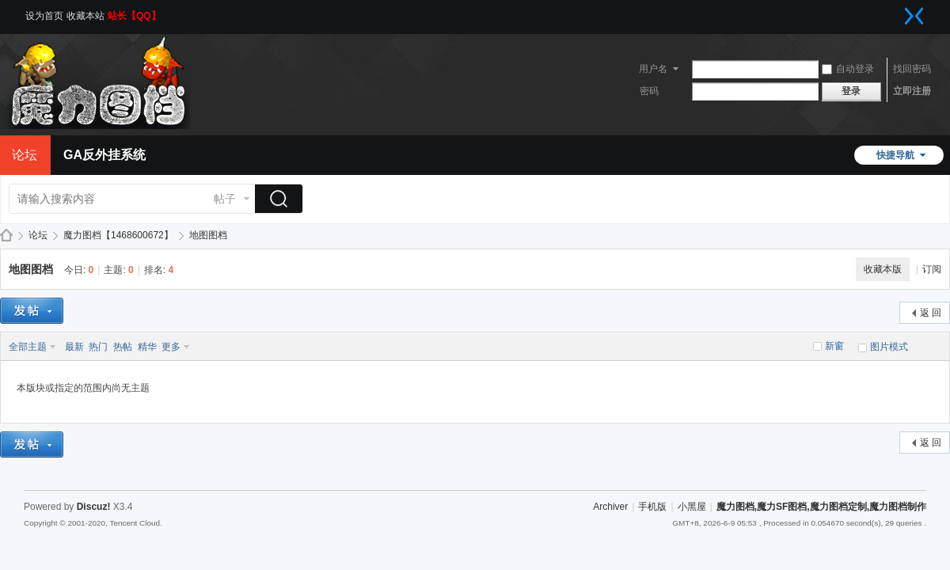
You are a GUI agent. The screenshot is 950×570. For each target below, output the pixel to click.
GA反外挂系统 (104, 155)
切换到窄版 (914, 16)
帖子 (225, 198)
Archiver (610, 506)
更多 (171, 346)
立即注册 (912, 91)
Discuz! (94, 506)
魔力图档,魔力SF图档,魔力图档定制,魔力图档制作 (6, 235)
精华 (147, 346)
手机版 (652, 506)
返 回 (930, 312)
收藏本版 (883, 269)
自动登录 (848, 68)
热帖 (122, 346)
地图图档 (208, 235)
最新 (74, 346)
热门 (98, 346)
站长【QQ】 (134, 15)
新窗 (834, 346)
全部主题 (28, 346)
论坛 (38, 235)
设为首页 (44, 15)
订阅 (931, 269)
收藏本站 (85, 15)
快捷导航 (895, 155)
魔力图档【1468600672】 (118, 235)
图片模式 (889, 346)
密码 (649, 91)
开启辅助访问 (898, 11)
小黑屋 (692, 506)
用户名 (653, 68)
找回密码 (912, 68)
